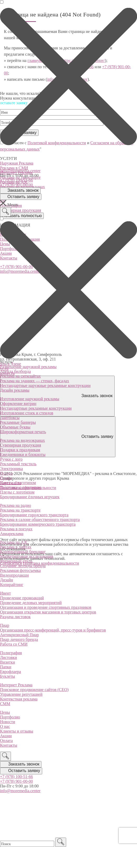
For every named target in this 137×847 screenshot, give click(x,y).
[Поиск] (5, 212)
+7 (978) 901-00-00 (16, 185)
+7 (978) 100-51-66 (16, 180)
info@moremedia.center (20, 171)
